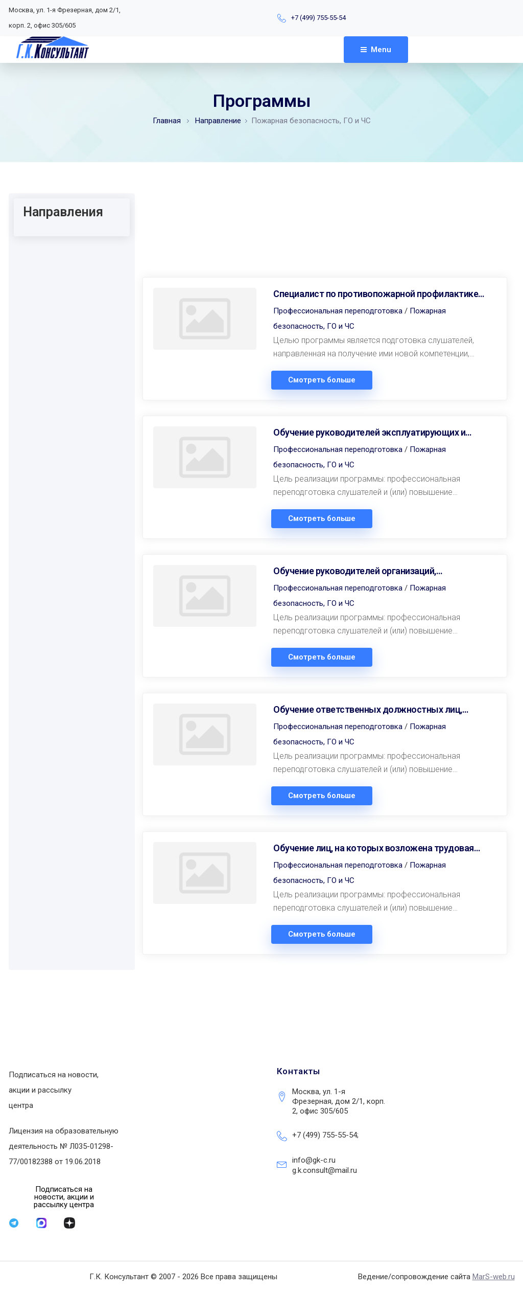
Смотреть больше (321, 380)
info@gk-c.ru (314, 1160)
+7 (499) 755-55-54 (318, 17)
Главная (167, 120)
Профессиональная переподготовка (337, 310)
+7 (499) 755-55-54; (325, 1135)
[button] (64, 1197)
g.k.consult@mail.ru (324, 1170)
